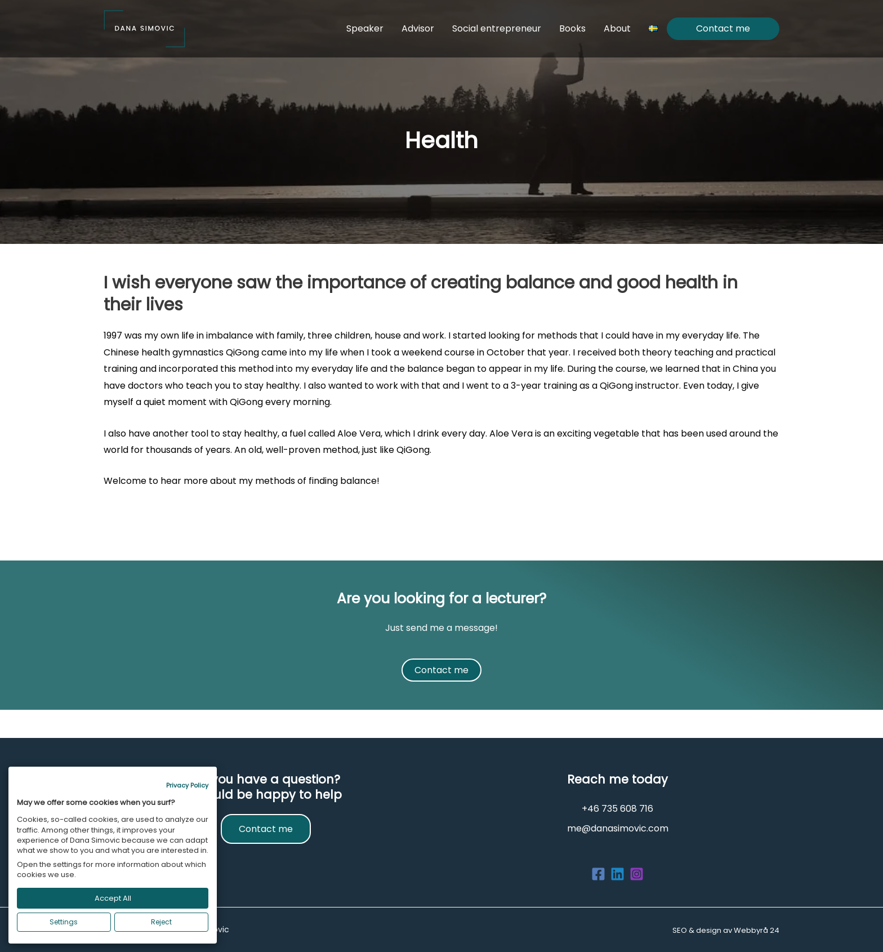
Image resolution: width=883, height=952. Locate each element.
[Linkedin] (617, 874)
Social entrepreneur (496, 28)
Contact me (723, 29)
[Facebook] (598, 874)
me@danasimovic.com (617, 828)
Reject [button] (161, 922)
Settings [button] (64, 922)
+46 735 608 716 (617, 808)
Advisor (418, 28)
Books (572, 28)
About (617, 28)
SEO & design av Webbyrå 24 (725, 930)
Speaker (364, 28)
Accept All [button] (113, 898)
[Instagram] (637, 874)
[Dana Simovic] (144, 27)
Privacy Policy (187, 785)
